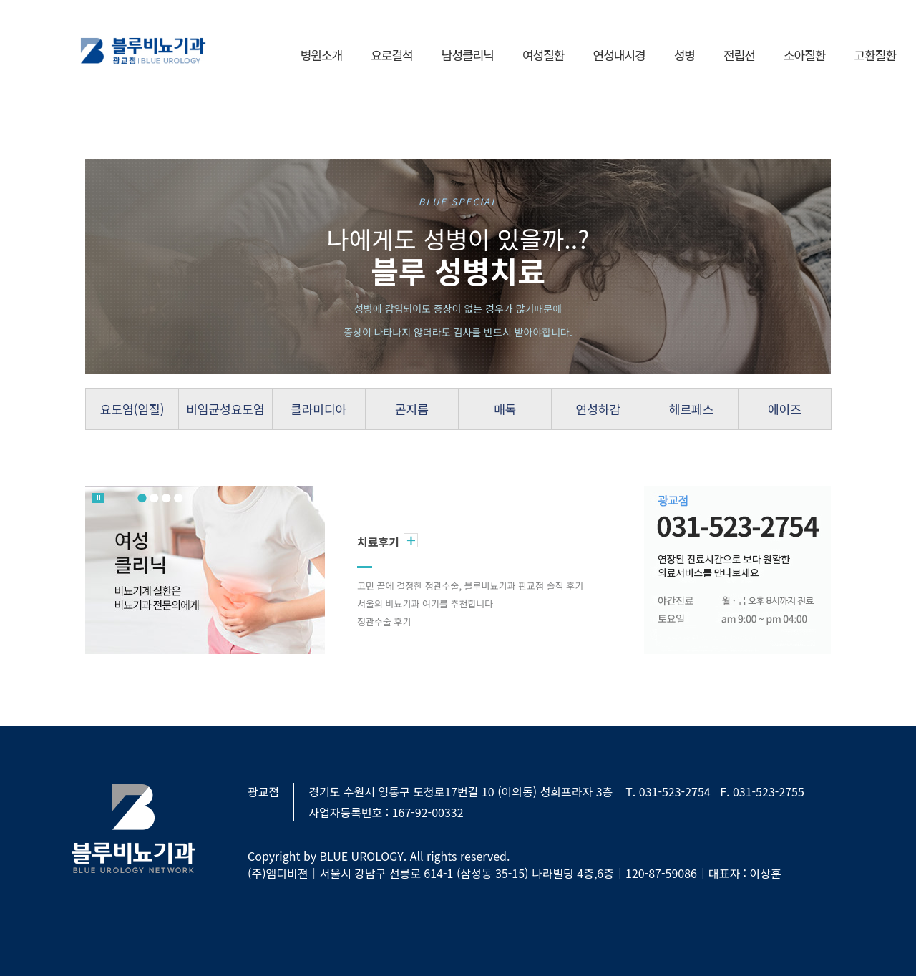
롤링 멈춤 (98, 498)
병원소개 (322, 55)
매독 (505, 409)
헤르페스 (691, 409)
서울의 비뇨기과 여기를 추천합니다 (425, 603)
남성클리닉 (468, 55)
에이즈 (785, 409)
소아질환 (805, 55)
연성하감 (598, 409)
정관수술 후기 (384, 621)
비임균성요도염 (225, 409)
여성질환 (543, 55)
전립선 (739, 55)
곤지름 (412, 409)
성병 (684, 55)
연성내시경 (619, 55)
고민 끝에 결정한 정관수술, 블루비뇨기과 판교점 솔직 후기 (470, 585)
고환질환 (875, 55)
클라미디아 (318, 409)
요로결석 (392, 55)
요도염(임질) (132, 409)
